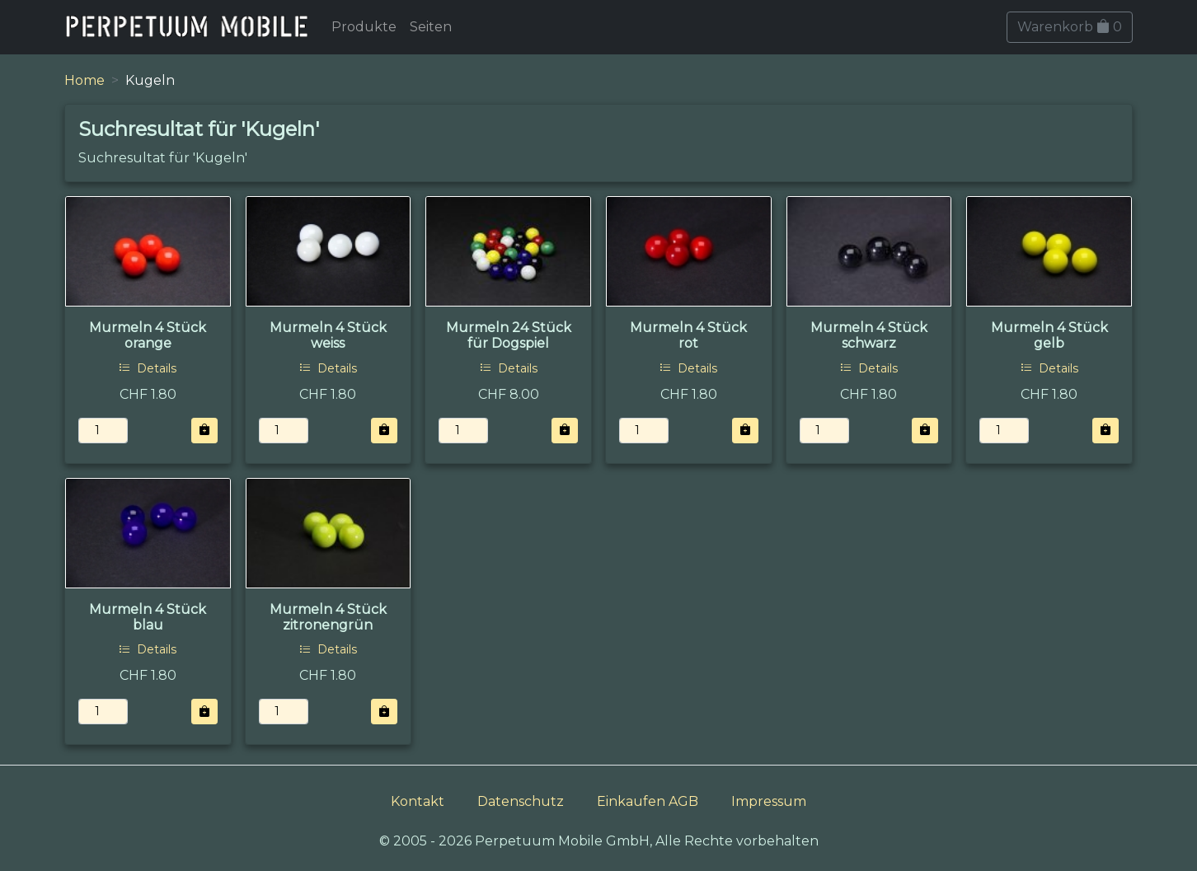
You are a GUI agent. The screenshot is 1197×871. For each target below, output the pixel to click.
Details (147, 368)
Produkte (364, 27)
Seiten (431, 27)
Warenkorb (1069, 27)
